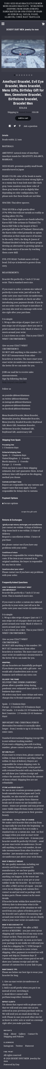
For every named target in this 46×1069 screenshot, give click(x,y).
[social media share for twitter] (15, 126)
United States (25, 112)
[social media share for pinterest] (20, 126)
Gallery (22, 1034)
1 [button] (14, 75)
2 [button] (17, 75)
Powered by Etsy (11, 1064)
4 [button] (21, 75)
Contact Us (33, 1034)
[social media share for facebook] (10, 126)
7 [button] (29, 75)
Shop (6, 1034)
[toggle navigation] (2, 24)
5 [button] (24, 75)
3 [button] (19, 75)
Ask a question (30, 126)
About (14, 1034)
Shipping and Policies (14, 1036)
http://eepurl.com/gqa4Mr (14, 382)
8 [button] (31, 75)
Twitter (19, 1046)
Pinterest (29, 1046)
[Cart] (43, 24)
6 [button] (26, 75)
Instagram (9, 1046)
